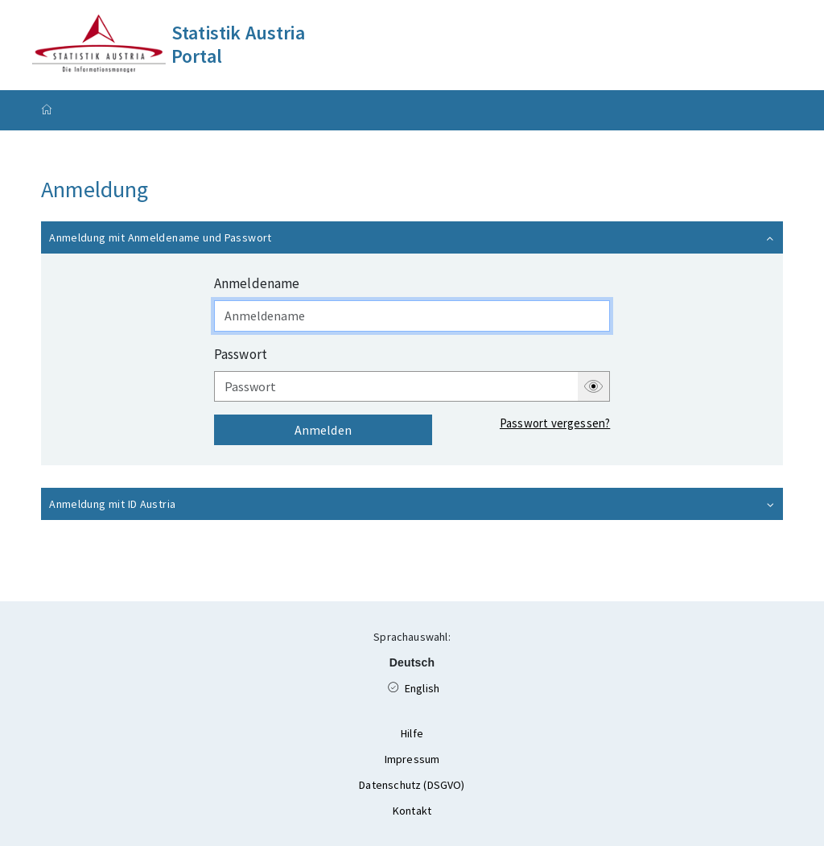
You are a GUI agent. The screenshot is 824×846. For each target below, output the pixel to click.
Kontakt (412, 810)
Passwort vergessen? (555, 423)
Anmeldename (257, 283)
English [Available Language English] (431, 685)
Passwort (240, 354)
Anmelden (323, 430)
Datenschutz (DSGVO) (411, 785)
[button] (412, 237)
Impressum (412, 759)
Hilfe (412, 733)
